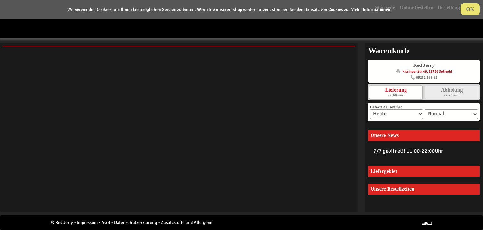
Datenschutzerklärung (135, 222)
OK (470, 9)
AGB (106, 222)
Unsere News (385, 135)
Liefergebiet (384, 171)
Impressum (87, 222)
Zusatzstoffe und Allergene (186, 222)
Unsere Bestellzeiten (392, 189)
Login (427, 222)
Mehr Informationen (370, 9)
